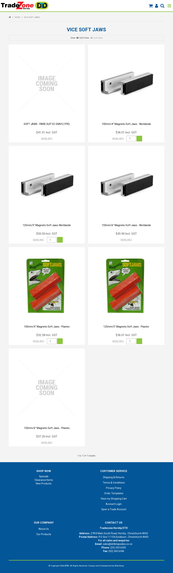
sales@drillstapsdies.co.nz (117, 544)
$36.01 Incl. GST (126, 132)
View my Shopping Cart (114, 498)
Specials (43, 476)
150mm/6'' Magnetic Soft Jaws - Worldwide (126, 225)
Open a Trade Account (113, 509)
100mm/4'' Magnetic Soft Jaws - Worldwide (126, 124)
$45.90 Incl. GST (126, 233)
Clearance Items (44, 480)
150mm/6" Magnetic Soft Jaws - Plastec (47, 428)
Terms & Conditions (114, 482)
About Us (43, 528)
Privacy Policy (113, 488)
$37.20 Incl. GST (46, 436)
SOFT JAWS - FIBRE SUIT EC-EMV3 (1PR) (47, 124)
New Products (43, 483)
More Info (46, 138)
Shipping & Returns (113, 477)
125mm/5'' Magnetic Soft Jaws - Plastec (126, 326)
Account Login (114, 504)
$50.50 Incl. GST (46, 233)
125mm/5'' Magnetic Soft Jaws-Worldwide (47, 225)
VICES (17, 17)
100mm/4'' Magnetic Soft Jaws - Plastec (47, 326)
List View (98, 37)
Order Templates (113, 493)
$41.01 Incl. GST (46, 132)
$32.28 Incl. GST (46, 335)
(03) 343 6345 (118, 547)
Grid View (84, 37)
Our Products (43, 534)
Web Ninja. (119, 566)
